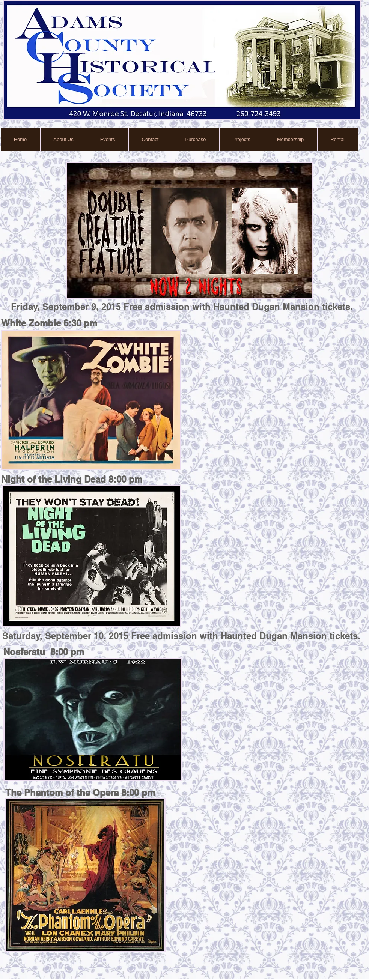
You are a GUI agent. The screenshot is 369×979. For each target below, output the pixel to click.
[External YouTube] (278, 402)
